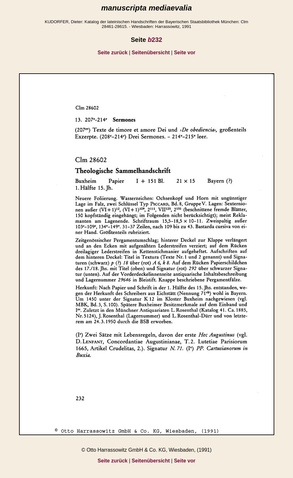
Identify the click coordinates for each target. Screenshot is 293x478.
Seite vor (185, 52)
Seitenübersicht (151, 52)
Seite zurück (113, 52)
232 (155, 39)
